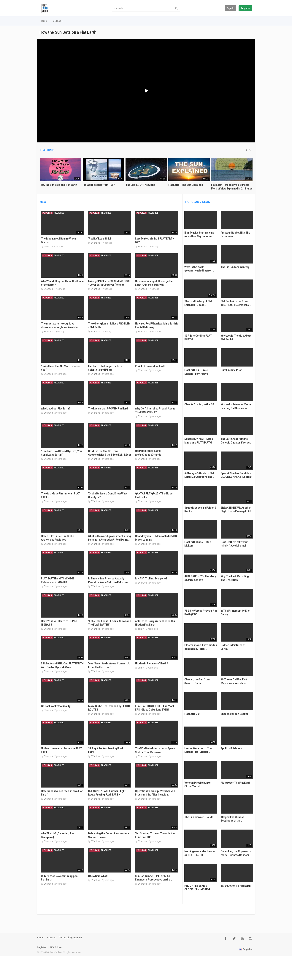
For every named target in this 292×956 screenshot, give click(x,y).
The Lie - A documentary (235, 267)
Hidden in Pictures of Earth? (151, 663)
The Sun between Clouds (198, 817)
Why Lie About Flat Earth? (55, 408)
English (246, 949)
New (43, 202)
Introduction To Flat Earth (236, 885)
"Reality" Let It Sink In (100, 238)
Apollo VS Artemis (231, 748)
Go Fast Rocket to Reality (55, 706)
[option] (60, 175)
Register (245, 8)
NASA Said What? (98, 876)
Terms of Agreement (70, 937)
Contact (51, 937)
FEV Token (55, 947)
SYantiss (95, 243)
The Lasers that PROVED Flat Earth (108, 408)
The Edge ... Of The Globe (140, 184)
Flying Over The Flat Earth (235, 782)
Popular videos (197, 202)
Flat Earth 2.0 (191, 713)
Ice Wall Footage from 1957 (99, 184)
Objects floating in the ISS (199, 404)
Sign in (230, 8)
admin (47, 246)
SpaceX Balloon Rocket (234, 713)
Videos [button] (58, 21)
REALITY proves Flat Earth (150, 366)
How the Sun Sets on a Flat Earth (67, 32)
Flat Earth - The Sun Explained (185, 184)
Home (43, 21)
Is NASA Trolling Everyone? (151, 578)
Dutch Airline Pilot (231, 370)
